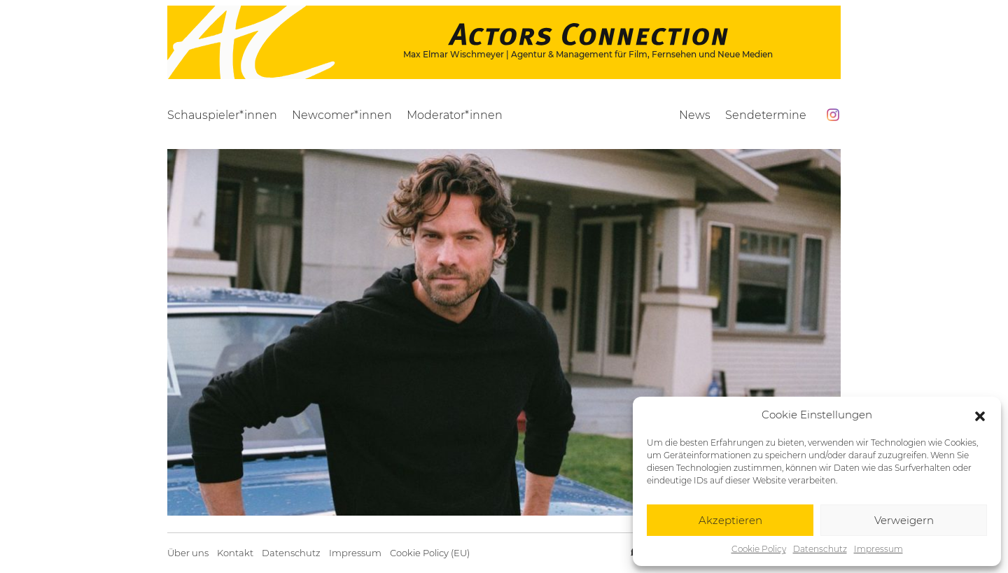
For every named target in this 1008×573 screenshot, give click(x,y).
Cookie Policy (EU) (430, 553)
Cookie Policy (759, 549)
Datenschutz (820, 549)
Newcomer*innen (342, 115)
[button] (980, 415)
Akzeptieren (730, 520)
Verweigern (904, 520)
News (694, 115)
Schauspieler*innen (222, 115)
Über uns (188, 553)
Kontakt (235, 553)
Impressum (878, 549)
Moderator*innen (455, 115)
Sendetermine (765, 115)
